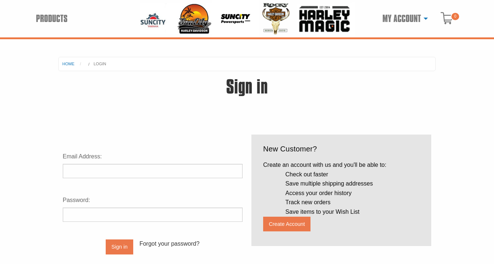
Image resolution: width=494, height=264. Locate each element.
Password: (76, 200)
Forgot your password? (169, 244)
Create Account (287, 224)
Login (100, 64)
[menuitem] (403, 19)
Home (68, 64)
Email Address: (82, 156)
